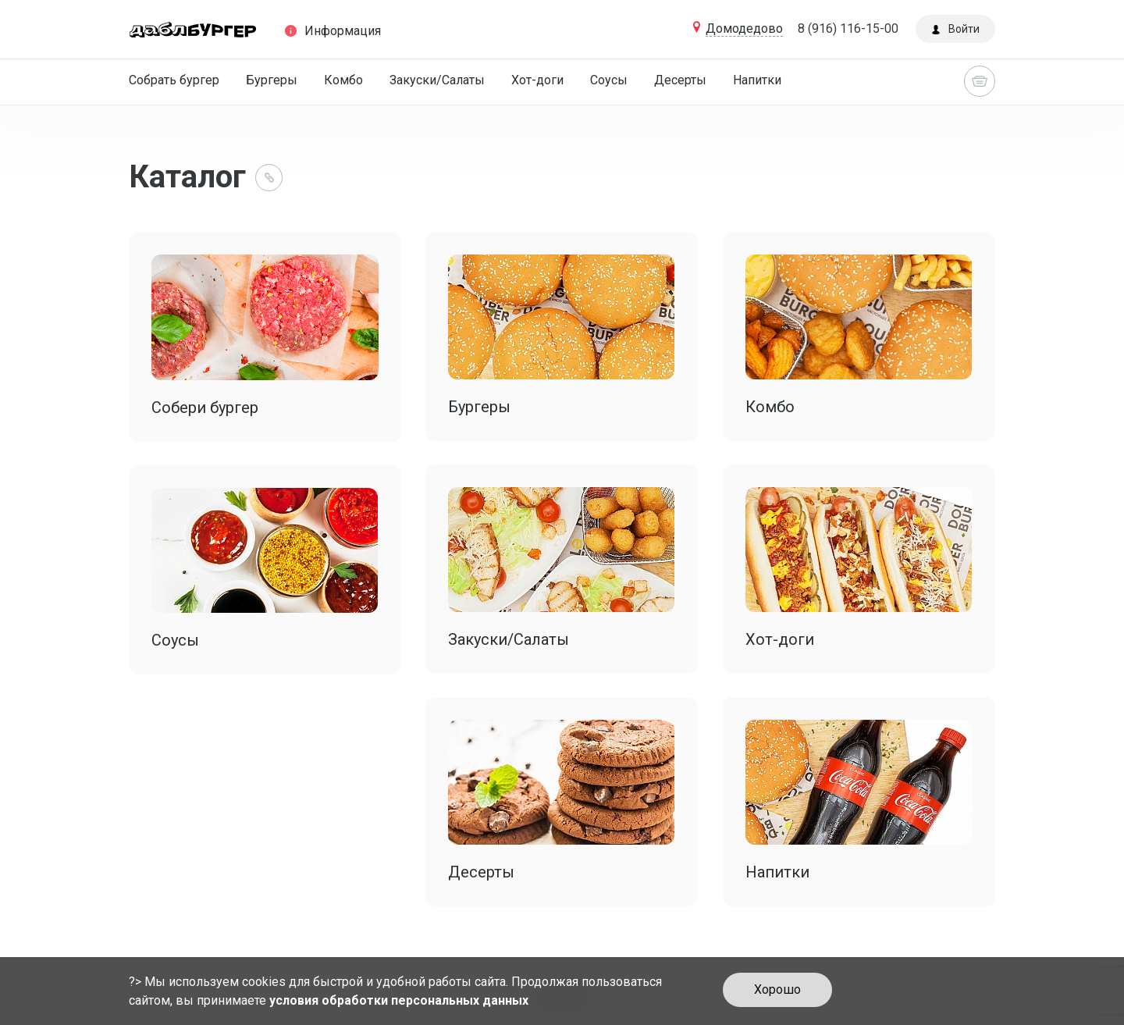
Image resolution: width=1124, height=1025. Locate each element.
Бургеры (271, 80)
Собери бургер (204, 407)
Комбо (343, 80)
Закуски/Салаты (437, 80)
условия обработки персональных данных (398, 1000)
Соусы (609, 80)
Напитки (757, 80)
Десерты (680, 80)
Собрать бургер (174, 80)
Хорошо (777, 989)
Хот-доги (537, 80)
